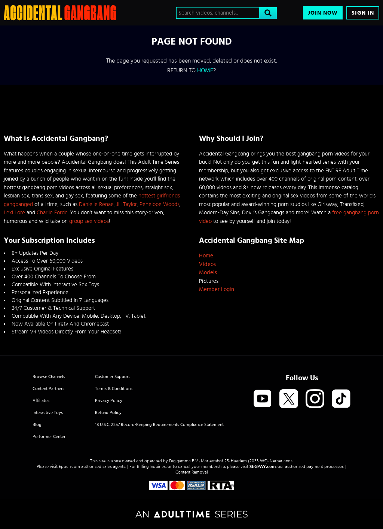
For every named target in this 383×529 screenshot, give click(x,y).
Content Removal (191, 472)
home (205, 70)
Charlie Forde (52, 212)
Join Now (323, 13)
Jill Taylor (126, 204)
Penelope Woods (160, 204)
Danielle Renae (96, 204)
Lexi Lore (14, 212)
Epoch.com (69, 466)
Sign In (363, 13)
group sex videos (89, 221)
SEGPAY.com (262, 466)
